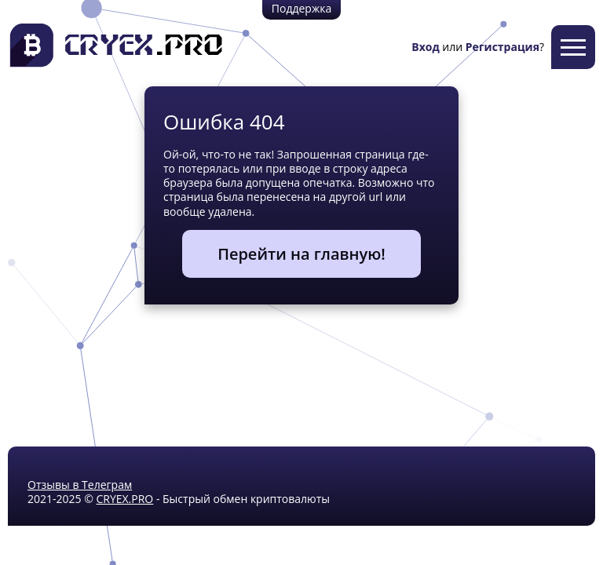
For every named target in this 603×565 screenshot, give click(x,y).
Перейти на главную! (301, 253)
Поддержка (301, 8)
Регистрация (502, 46)
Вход (425, 46)
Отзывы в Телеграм (79, 484)
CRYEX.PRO (124, 498)
